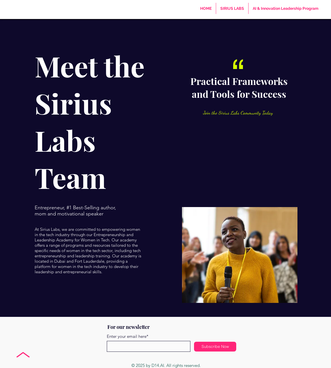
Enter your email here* (127, 336)
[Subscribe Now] (215, 347)
